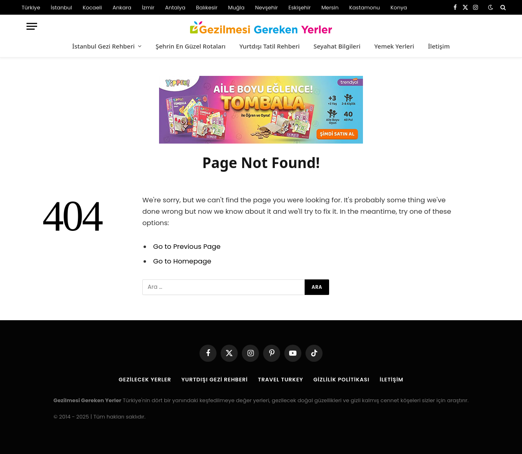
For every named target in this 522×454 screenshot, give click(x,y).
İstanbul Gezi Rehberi (103, 46)
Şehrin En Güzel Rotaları (190, 46)
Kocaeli (92, 7)
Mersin (329, 7)
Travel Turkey (280, 379)
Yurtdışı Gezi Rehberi (214, 379)
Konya (399, 7)
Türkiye (31, 7)
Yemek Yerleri (394, 46)
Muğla (236, 7)
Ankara (122, 7)
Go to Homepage (182, 261)
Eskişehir (299, 7)
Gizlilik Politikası (341, 379)
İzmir (148, 7)
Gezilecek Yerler (145, 379)
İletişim (439, 46)
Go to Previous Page (187, 246)
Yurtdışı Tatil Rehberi (269, 46)
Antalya (175, 7)
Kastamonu (364, 7)
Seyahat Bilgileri (337, 46)
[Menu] (32, 26)
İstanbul (61, 7)
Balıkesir (207, 7)
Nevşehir (266, 7)
